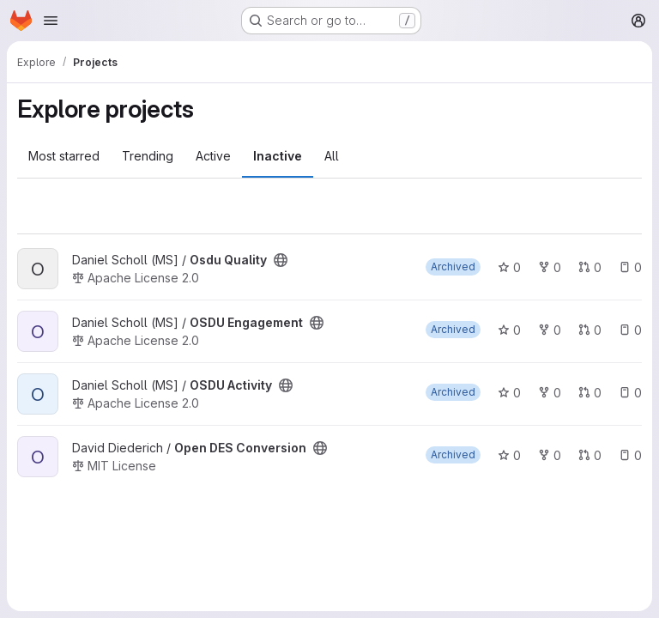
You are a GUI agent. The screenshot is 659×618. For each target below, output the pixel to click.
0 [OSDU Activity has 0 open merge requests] (590, 392)
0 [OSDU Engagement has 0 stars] (509, 330)
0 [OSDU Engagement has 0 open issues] (630, 330)
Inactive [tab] (277, 155)
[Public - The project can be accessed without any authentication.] (280, 260)
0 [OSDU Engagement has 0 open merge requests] (590, 330)
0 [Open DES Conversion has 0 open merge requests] (590, 455)
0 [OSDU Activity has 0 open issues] (630, 392)
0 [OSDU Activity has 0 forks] (549, 392)
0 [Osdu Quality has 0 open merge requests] (590, 267)
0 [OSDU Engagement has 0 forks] (549, 330)
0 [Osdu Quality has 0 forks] (549, 267)
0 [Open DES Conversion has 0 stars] (509, 455)
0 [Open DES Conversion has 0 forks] (549, 455)
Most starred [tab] (64, 155)
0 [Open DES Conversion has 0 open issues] (630, 455)
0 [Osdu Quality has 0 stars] (509, 267)
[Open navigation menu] (50, 20)
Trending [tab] (147, 155)
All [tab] (331, 155)
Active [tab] (213, 155)
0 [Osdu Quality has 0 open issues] (630, 267)
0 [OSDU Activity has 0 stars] (509, 392)
